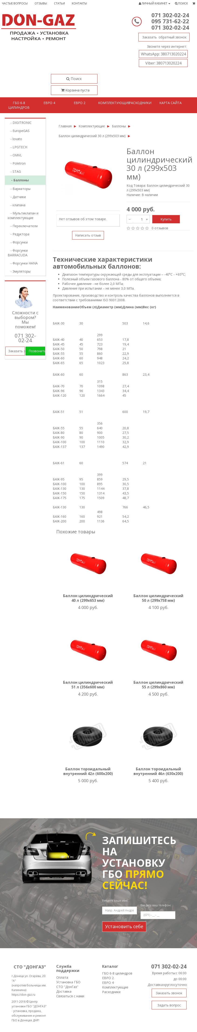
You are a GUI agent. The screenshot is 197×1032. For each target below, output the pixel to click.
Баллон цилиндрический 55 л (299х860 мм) (158, 685)
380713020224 (163, 54)
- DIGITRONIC (20, 122)
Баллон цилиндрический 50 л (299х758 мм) (158, 598)
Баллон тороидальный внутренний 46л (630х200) (158, 771)
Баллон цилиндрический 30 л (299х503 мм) (92, 136)
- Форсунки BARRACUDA (18, 252)
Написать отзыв (88, 235)
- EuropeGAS (19, 131)
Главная (65, 126)
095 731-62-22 (170, 21)
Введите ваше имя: (115, 901)
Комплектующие (111, 103)
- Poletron (17, 163)
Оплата (62, 977)
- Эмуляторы (19, 271)
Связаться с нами (70, 996)
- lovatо (15, 139)
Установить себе (124, 926)
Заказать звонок (162, 36)
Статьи (59, 3)
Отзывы (41, 3)
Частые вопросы (15, 3)
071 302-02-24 (170, 15)
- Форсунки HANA (23, 263)
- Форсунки (18, 242)
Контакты (79, 3)
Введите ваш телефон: (155, 905)
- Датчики (17, 197)
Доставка (63, 991)
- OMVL (15, 155)
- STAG (14, 171)
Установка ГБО (68, 982)
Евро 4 (49, 103)
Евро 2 (79, 103)
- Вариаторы (19, 188)
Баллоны (119, 126)
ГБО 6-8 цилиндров (19, 105)
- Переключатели (23, 226)
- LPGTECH (17, 147)
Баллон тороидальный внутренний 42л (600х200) (88, 771)
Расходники (140, 103)
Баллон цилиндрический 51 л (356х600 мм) (88, 685)
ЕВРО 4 (108, 982)
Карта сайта (170, 103)
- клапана (16, 205)
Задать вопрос (169, 1005)
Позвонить (37, 351)
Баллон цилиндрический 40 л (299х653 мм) (88, 598)
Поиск (74, 78)
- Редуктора (18, 234)
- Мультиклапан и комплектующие (23, 215)
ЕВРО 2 (108, 978)
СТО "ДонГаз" (67, 987)
